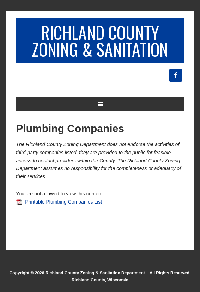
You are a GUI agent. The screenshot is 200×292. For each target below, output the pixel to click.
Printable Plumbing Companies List (63, 202)
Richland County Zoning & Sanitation (100, 41)
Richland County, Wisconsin (100, 280)
